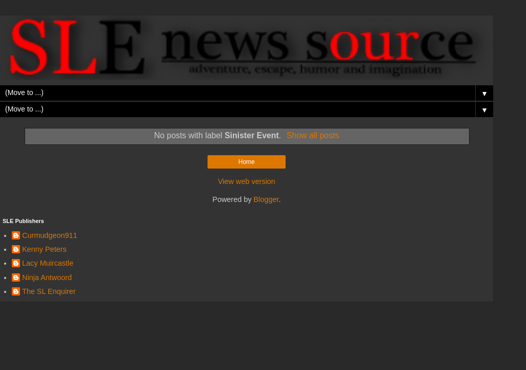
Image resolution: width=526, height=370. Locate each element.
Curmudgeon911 (49, 235)
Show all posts (313, 135)
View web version (246, 181)
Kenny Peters (44, 249)
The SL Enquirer (49, 291)
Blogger (266, 199)
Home (246, 161)
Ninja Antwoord (47, 277)
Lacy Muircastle (47, 263)
